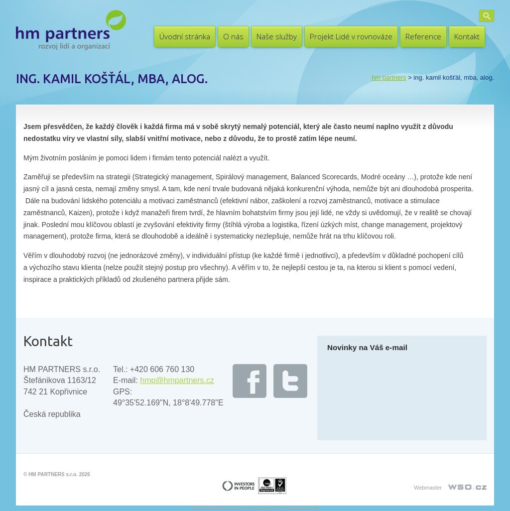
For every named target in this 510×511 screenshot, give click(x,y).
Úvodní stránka (184, 36)
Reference (423, 36)
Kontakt (467, 36)
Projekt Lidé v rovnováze (351, 36)
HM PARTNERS (389, 77)
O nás (233, 36)
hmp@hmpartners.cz (177, 380)
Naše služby (276, 36)
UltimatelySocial (301, 508)
